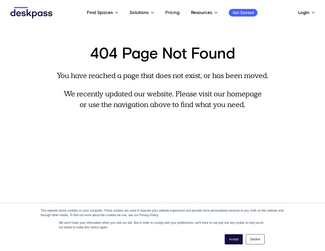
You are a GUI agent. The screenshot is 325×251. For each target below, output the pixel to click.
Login (303, 12)
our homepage (238, 94)
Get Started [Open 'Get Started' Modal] (243, 13)
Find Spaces (100, 12)
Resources (201, 12)
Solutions (139, 12)
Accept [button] (233, 239)
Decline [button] (255, 239)
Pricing (172, 12)
